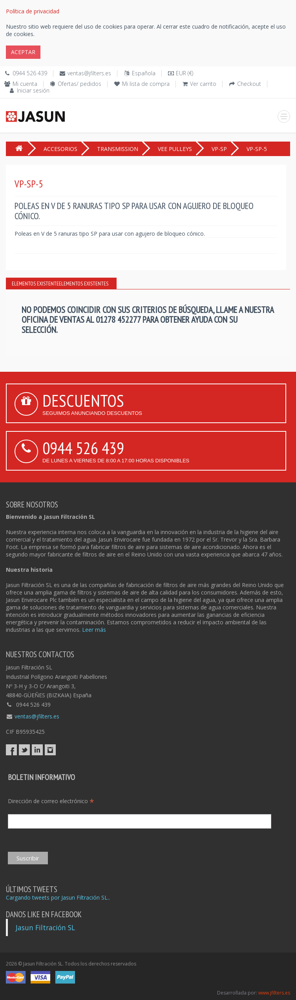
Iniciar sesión (33, 90)
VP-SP (219, 149)
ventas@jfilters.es (89, 73)
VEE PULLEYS (175, 149)
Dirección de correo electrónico (51, 800)
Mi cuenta (25, 83)
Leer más (94, 629)
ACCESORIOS (60, 149)
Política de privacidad (32, 11)
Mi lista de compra (146, 83)
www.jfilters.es (274, 992)
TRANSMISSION (117, 149)
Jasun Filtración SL (45, 927)
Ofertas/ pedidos (79, 83)
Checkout (249, 83)
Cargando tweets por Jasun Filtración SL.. (58, 897)
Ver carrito (203, 83)
